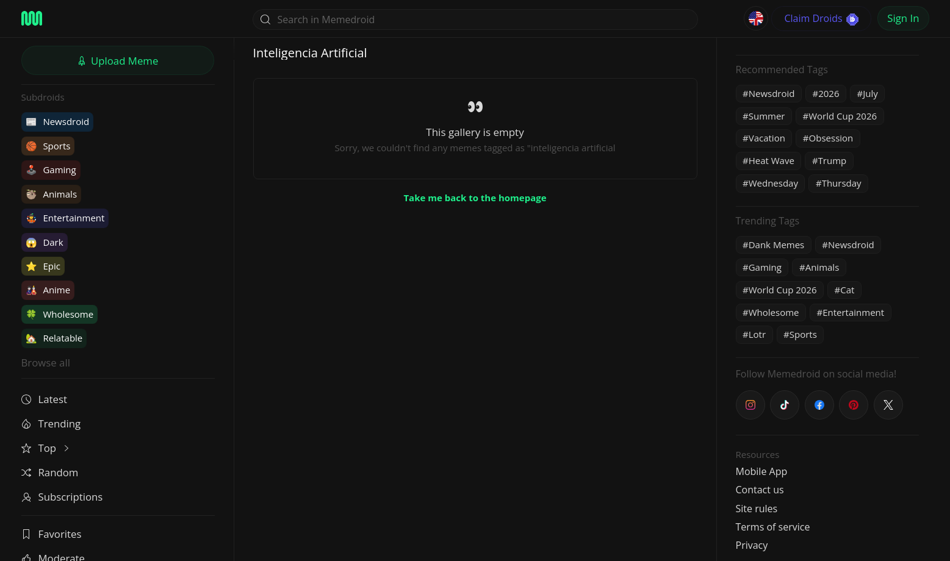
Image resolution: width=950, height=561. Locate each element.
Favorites (51, 534)
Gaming (51, 169)
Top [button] (46, 448)
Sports (48, 146)
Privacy (752, 545)
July (870, 93)
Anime (48, 290)
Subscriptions (62, 497)
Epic (43, 266)
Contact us (760, 489)
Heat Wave (771, 160)
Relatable (54, 338)
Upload (118, 61)
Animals (51, 194)
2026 (828, 93)
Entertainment (65, 218)
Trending (51, 423)
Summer (767, 116)
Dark (44, 242)
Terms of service (773, 527)
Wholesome (60, 314)
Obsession (831, 138)
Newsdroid (58, 121)
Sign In (903, 18)
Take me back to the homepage (474, 197)
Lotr (757, 334)
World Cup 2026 (842, 116)
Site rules (757, 508)
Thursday (842, 183)
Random (50, 472)
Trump (832, 160)
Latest (44, 399)
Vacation (767, 138)
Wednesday (773, 183)
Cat (847, 290)
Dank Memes (777, 244)
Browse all (45, 363)
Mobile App (762, 471)
